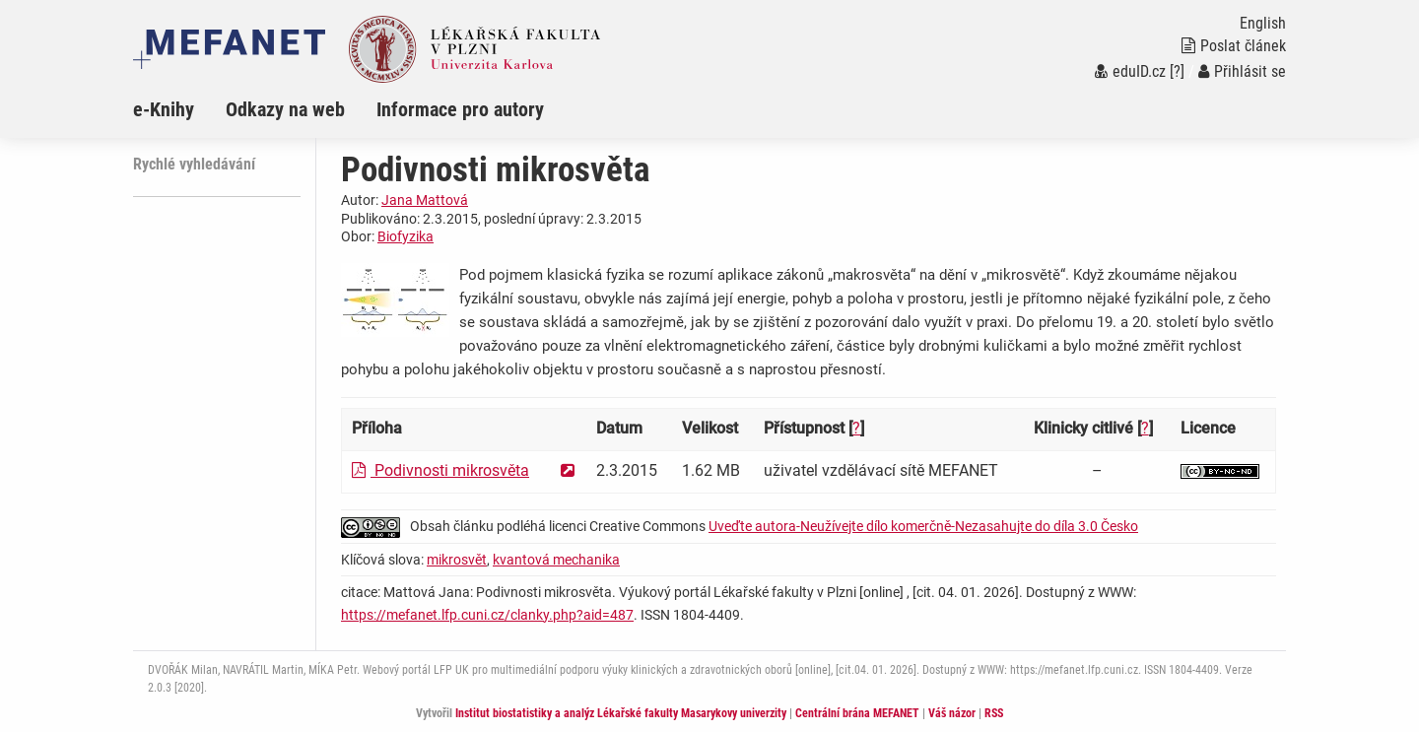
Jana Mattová (424, 200)
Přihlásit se (1242, 71)
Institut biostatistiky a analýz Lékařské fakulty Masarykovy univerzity (620, 713)
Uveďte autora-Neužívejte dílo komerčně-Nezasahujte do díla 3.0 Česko (923, 526)
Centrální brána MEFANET (857, 713)
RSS (993, 713)
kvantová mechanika (556, 559)
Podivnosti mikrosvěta (440, 470)
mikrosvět (457, 559)
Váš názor (952, 713)
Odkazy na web (285, 109)
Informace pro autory (460, 109)
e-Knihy (163, 109)
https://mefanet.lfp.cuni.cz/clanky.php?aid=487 (487, 615)
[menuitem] (179, 109)
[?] (1177, 71)
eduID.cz (1130, 71)
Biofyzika (405, 236)
